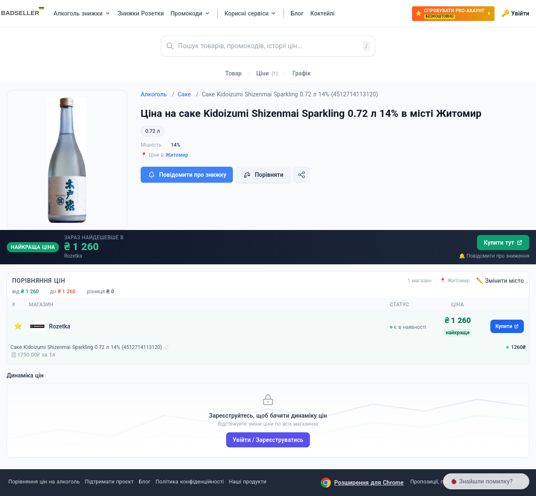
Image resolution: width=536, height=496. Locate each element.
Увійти (515, 13)
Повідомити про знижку (186, 174)
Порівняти (263, 174)
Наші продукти (247, 481)
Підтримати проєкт (109, 481)
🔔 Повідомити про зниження (494, 256)
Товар (233, 73)
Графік (302, 73)
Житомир (176, 155)
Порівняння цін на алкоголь (44, 481)
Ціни (267, 73)
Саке (188, 94)
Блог (144, 481)
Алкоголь (157, 94)
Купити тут (503, 242)
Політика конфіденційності (190, 481)
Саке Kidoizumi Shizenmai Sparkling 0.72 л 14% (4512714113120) (86, 347)
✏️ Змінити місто (500, 280)
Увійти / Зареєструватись (268, 440)
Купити (507, 326)
